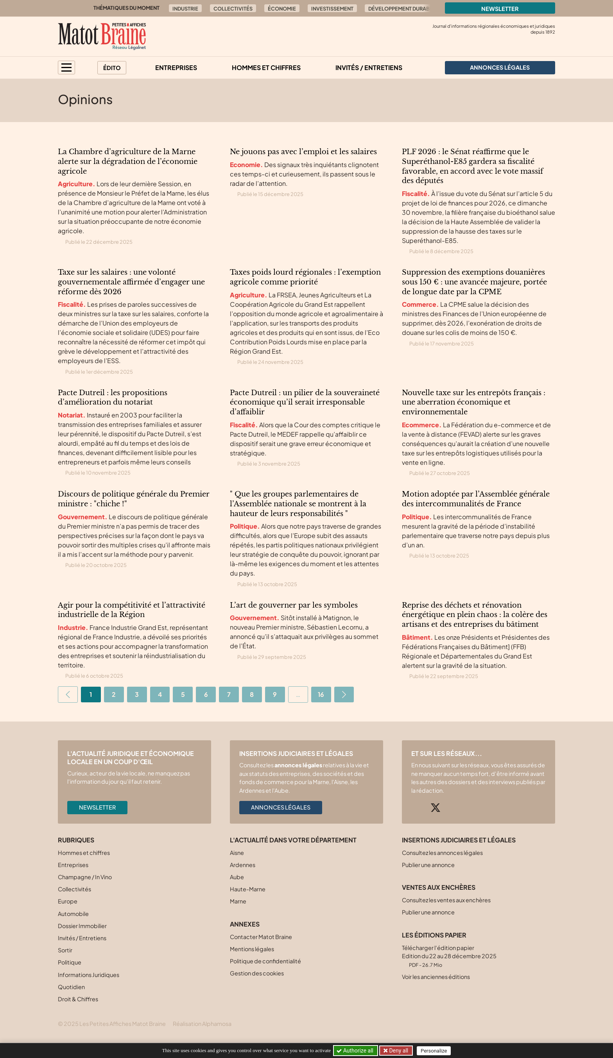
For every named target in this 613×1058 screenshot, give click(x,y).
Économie (282, 8)
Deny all (398, 1050)
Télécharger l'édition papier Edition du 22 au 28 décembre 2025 (449, 956)
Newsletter (500, 8)
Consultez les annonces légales (442, 852)
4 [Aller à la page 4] (160, 694)
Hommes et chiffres (266, 67)
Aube (237, 876)
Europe (67, 901)
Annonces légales (280, 807)
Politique (69, 962)
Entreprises (176, 67)
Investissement (332, 8)
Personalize (434, 1051)
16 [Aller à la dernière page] (321, 694)
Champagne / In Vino (85, 876)
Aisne (237, 852)
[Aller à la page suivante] (344, 694)
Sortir (65, 950)
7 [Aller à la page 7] (229, 694)
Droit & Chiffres (78, 998)
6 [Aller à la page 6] (206, 694)
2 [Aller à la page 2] (114, 694)
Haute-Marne (247, 888)
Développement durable (402, 8)
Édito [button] (112, 67)
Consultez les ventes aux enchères (446, 899)
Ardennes (242, 864)
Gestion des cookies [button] (257, 973)
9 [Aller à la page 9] (275, 694)
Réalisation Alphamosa (202, 1023)
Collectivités (233, 8)
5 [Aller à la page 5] (183, 694)
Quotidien (71, 986)
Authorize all (355, 1050)
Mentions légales (252, 948)
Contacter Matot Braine (261, 936)
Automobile (73, 913)
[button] (66, 67)
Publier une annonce (428, 864)
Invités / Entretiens (368, 67)
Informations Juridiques (88, 974)
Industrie (185, 8)
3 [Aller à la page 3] (137, 694)
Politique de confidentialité (265, 960)
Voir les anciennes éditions (436, 976)
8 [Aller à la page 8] (252, 694)
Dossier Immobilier (82, 925)
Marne (238, 901)
